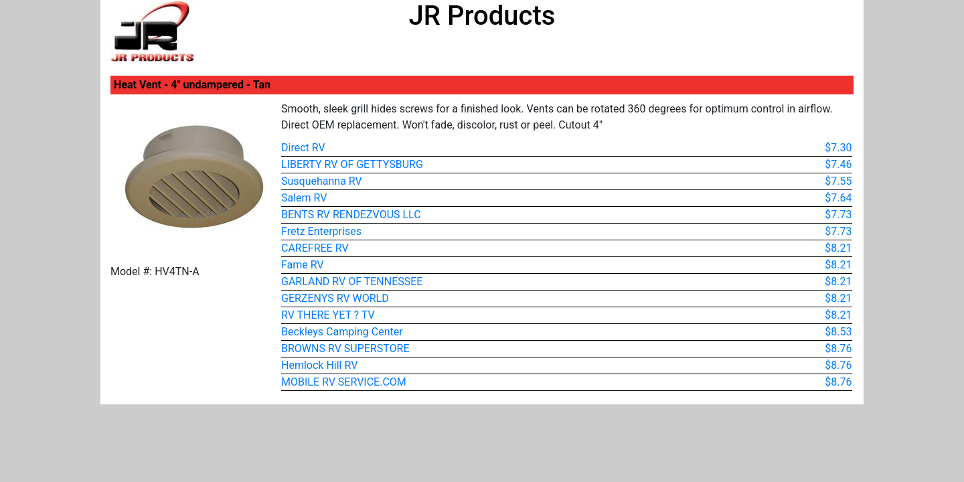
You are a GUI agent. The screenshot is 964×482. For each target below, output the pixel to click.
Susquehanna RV (321, 181)
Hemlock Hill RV (319, 365)
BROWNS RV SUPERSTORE (345, 348)
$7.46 (838, 164)
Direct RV (303, 147)
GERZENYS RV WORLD (335, 298)
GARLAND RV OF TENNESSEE (351, 281)
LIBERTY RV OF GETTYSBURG (352, 164)
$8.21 (838, 248)
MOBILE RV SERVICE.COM (343, 382)
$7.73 (838, 214)
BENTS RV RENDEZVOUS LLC (351, 214)
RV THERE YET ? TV (328, 315)
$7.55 (838, 181)
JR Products (482, 15)
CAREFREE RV (315, 248)
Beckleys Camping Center (342, 331)
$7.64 (838, 197)
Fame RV (302, 264)
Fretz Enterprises (321, 231)
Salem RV (304, 197)
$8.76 (838, 348)
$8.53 (838, 331)
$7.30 (838, 147)
